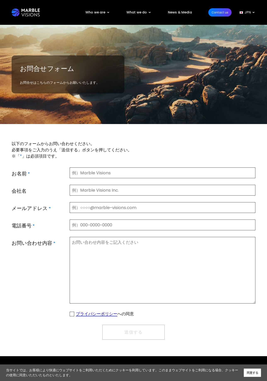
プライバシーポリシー (96, 314)
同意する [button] (252, 372)
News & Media (180, 12)
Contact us (220, 12)
